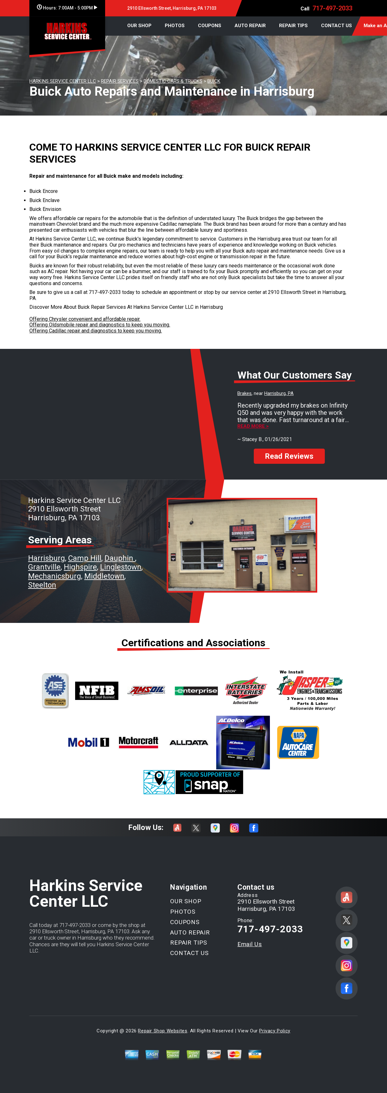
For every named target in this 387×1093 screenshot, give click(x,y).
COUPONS (209, 25)
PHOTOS (175, 25)
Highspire (80, 567)
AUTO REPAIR (250, 25)
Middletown (104, 576)
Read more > (253, 426)
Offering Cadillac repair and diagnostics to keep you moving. (95, 331)
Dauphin (119, 558)
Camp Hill (84, 558)
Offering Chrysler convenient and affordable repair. (84, 319)
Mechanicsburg (54, 576)
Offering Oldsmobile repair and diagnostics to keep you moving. (99, 325)
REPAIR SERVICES (120, 81)
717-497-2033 (332, 8)
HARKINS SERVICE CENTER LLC (62, 81)
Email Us (249, 944)
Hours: (67, 7)
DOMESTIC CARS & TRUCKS (173, 81)
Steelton (42, 585)
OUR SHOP (139, 25)
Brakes (244, 393)
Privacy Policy (274, 1031)
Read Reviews (289, 456)
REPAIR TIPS (293, 25)
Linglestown (120, 567)
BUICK (213, 81)
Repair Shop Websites (162, 1031)
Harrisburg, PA (279, 393)
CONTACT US (336, 25)
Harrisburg (46, 558)
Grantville (44, 567)
